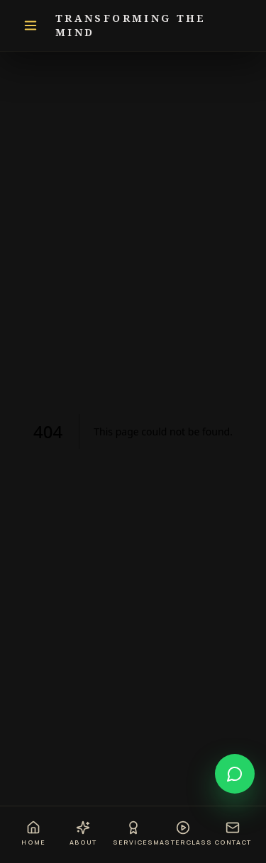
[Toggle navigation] (30, 25)
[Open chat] (235, 774)
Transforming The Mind (130, 25)
